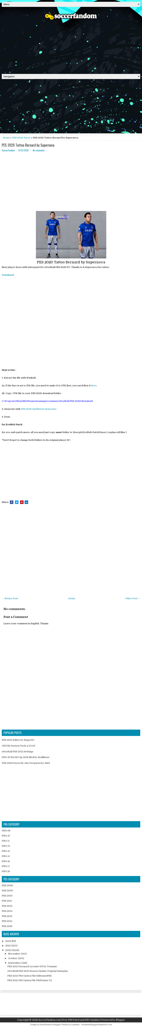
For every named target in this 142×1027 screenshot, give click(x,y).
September (14, 963)
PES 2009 (7, 890)
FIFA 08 (6, 830)
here (94, 385)
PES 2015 (7, 921)
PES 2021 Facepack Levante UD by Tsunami (32, 966)
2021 (8, 945)
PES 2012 (7, 906)
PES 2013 (7, 911)
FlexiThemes (46, 1024)
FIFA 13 (6, 846)
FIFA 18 (6, 871)
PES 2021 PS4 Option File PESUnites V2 (29, 980)
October (13, 958)
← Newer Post (10, 598)
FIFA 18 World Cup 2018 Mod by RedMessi (25, 757)
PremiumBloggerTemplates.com (96, 1024)
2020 (8, 950)
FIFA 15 (6, 856)
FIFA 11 (6, 840)
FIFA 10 (6, 835)
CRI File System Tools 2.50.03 (18, 745)
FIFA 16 (6, 861)
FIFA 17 (6, 866)
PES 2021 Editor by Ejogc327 (18, 740)
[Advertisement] (71, 45)
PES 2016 (7, 926)
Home (6, 137)
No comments (39, 150)
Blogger (120, 1020)
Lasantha (75, 1024)
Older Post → (132, 598)
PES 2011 (7, 900)
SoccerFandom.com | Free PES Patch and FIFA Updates (69, 1020)
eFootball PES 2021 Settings (17, 751)
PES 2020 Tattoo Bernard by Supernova (28, 145)
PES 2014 (7, 916)
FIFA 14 (6, 851)
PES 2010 (7, 895)
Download (8, 275)
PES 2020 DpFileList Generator (38, 409)
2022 (8, 941)
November (14, 953)
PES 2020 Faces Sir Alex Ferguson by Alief (26, 763)
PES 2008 (7, 885)
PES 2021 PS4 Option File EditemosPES (29, 975)
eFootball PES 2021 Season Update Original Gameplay (37, 971)
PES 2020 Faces (21, 137)
